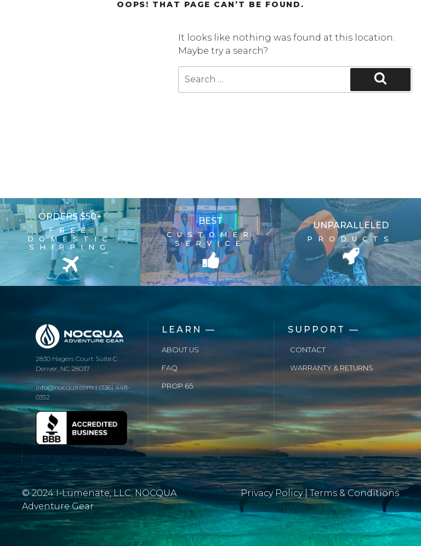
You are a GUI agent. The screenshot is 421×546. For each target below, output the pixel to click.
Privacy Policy (272, 493)
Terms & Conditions (354, 493)
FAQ (170, 368)
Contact (308, 350)
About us (180, 350)
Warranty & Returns (331, 368)
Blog (133, 43)
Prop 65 (177, 386)
